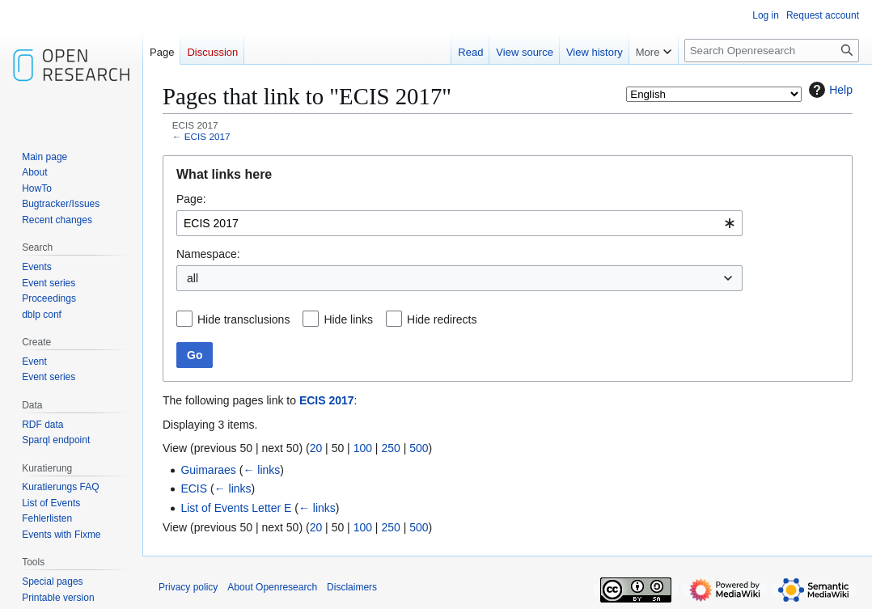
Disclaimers (352, 587)
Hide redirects (441, 319)
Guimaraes (207, 469)
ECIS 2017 (207, 136)
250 (390, 448)
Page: (191, 198)
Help (829, 90)
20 (316, 448)
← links (261, 469)
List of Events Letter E (235, 507)
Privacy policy (188, 587)
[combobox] (459, 223)
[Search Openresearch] (771, 50)
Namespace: (208, 253)
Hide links (348, 319)
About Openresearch (272, 587)
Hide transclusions (243, 319)
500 (418, 448)
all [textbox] (192, 278)
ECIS (193, 488)
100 (362, 448)
